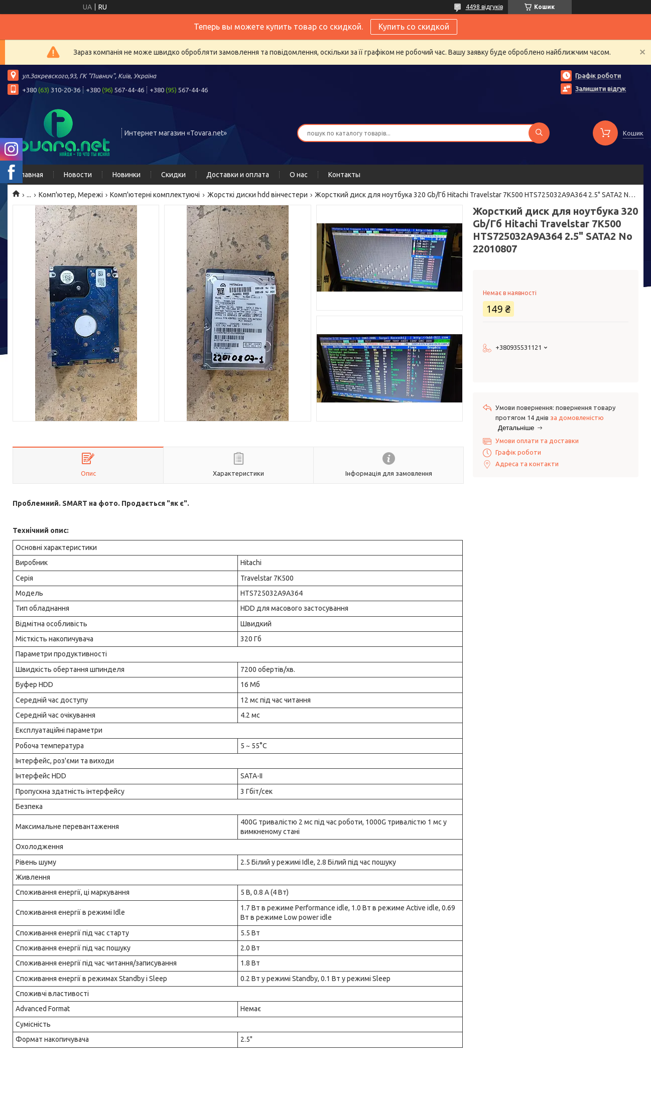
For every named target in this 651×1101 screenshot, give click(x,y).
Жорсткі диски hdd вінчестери (257, 195)
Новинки (126, 174)
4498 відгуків (484, 7)
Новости (78, 174)
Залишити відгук (600, 88)
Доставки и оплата (237, 174)
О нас (299, 174)
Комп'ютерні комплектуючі (155, 195)
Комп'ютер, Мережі (71, 195)
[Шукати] (539, 133)
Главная (30, 174)
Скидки (173, 174)
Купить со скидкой (413, 26)
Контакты (344, 174)
